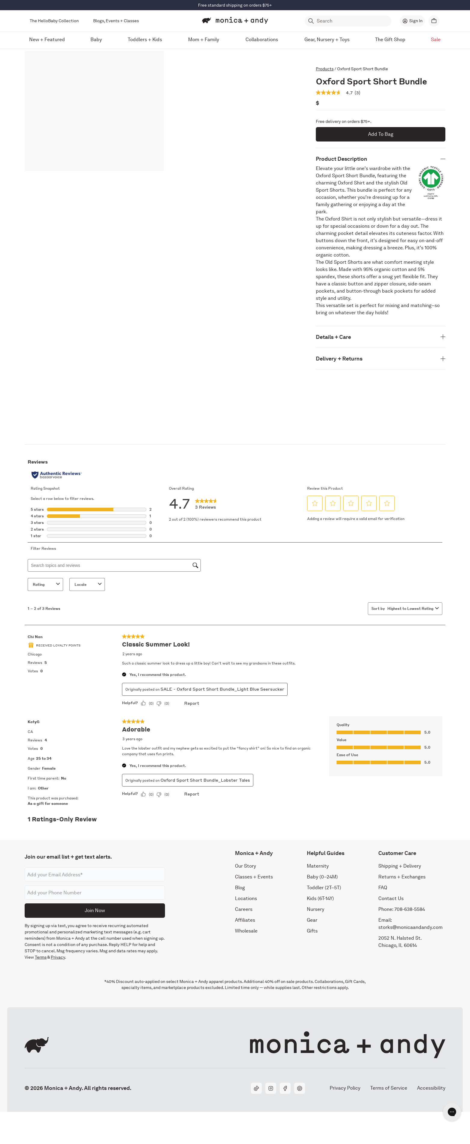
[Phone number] (95, 892)
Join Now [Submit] (95, 910)
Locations (246, 898)
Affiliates (245, 920)
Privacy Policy (345, 1088)
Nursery (315, 909)
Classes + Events (254, 877)
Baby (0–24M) (322, 877)
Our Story (245, 866)
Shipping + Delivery (399, 866)
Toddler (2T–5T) (324, 887)
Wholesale (246, 931)
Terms (41, 957)
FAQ (382, 887)
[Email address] (95, 874)
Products (325, 68)
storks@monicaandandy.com (410, 927)
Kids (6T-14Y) (320, 898)
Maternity (318, 866)
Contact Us (391, 898)
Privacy (58, 957)
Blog (240, 887)
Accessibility (431, 1088)
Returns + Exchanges (402, 877)
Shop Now (260, 5)
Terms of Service (388, 1088)
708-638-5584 (409, 909)
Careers (243, 909)
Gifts (312, 931)
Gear (312, 920)
